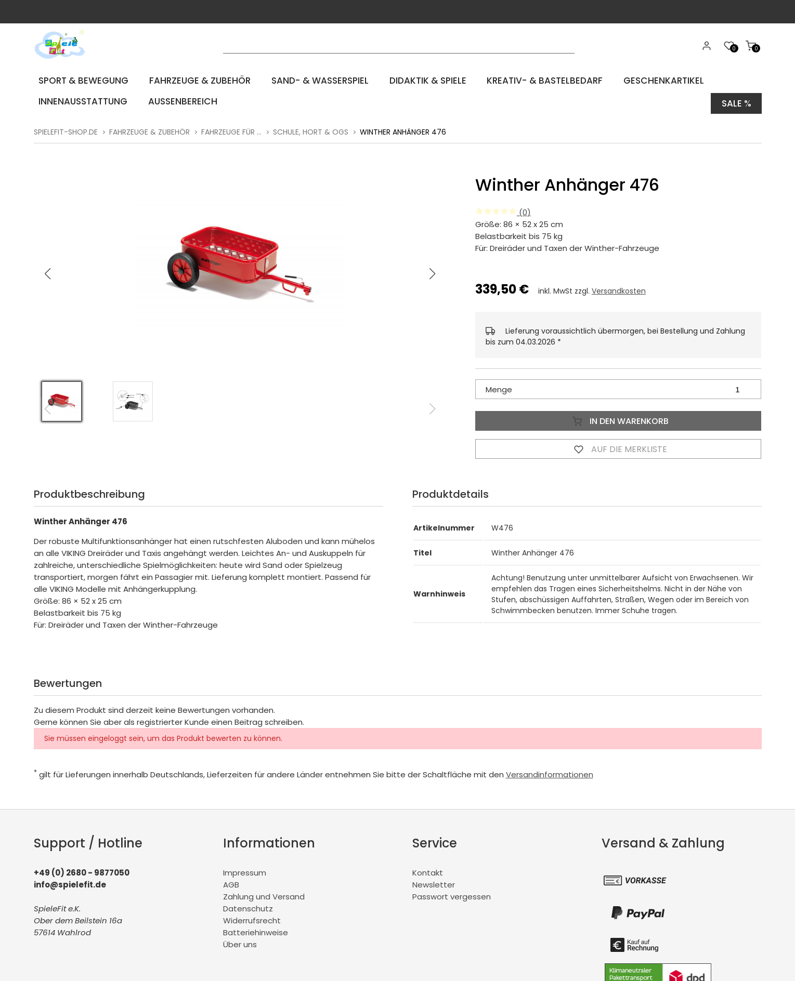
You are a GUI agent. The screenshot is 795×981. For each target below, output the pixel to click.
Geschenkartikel (662, 80)
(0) (503, 207)
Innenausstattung (81, 101)
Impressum (244, 868)
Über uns (240, 939)
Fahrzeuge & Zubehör (198, 80)
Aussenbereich (179, 101)
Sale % (735, 101)
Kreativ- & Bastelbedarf (544, 80)
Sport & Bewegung (81, 80)
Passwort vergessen (451, 891)
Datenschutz (248, 903)
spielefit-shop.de (66, 127)
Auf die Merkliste (618, 444)
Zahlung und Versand (264, 891)
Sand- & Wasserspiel (319, 80)
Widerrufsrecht (252, 915)
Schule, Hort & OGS (310, 127)
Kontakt (427, 868)
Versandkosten (619, 286)
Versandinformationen (549, 769)
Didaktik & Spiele (426, 80)
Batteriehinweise (255, 927)
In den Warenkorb (618, 416)
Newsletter (433, 879)
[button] (432, 269)
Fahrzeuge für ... (231, 127)
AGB (231, 879)
